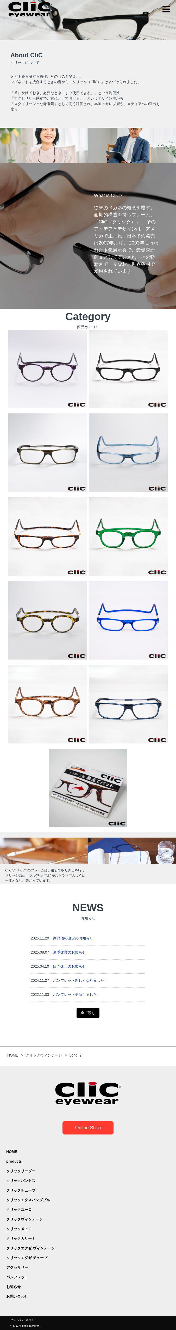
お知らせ (13, 1287)
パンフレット (17, 1277)
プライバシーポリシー (23, 1320)
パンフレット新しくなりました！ (80, 980)
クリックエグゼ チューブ (26, 1258)
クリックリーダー (20, 1171)
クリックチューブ (20, 1190)
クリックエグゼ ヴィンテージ (30, 1248)
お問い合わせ (17, 1296)
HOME (11, 1152)
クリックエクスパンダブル (28, 1200)
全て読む (88, 1013)
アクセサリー (17, 1267)
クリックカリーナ (20, 1238)
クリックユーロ (19, 1209)
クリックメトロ (19, 1229)
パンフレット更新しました (75, 994)
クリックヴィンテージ (24, 1219)
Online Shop (88, 1127)
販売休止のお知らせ (69, 966)
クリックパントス (20, 1181)
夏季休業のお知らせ (69, 952)
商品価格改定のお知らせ (73, 938)
